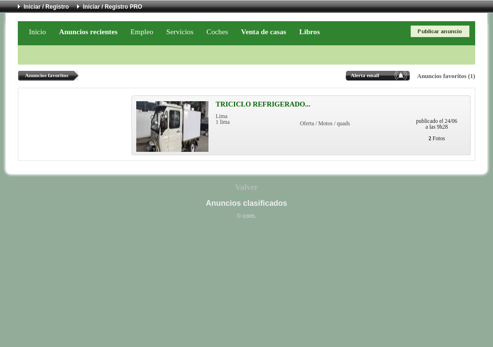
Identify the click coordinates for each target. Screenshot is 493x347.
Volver (246, 187)
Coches (217, 31)
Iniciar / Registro (46, 6)
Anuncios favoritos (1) (446, 76)
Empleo (141, 31)
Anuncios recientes (88, 31)
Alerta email (364, 75)
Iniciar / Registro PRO (112, 6)
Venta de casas (263, 31)
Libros (309, 31)
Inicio (37, 31)
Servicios (180, 31)
